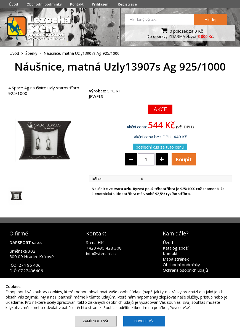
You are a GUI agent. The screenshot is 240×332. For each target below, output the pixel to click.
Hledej (210, 19)
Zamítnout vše (96, 321)
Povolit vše (144, 321)
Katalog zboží (175, 248)
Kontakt (77, 4)
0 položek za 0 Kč (181, 30)
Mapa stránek (176, 259)
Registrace (127, 4)
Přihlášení (101, 4)
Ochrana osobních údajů (185, 270)
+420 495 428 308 (104, 248)
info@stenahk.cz (101, 253)
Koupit (184, 159)
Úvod (13, 4)
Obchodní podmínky (44, 4)
